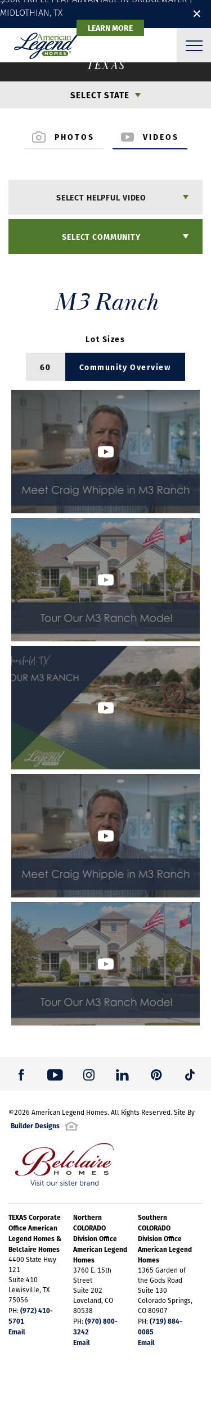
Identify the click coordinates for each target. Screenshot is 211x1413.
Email (16, 1332)
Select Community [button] (101, 236)
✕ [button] (197, 13)
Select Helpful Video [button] (101, 197)
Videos (150, 136)
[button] (105, 451)
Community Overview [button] (125, 367)
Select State (99, 94)
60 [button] (45, 367)
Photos (63, 136)
